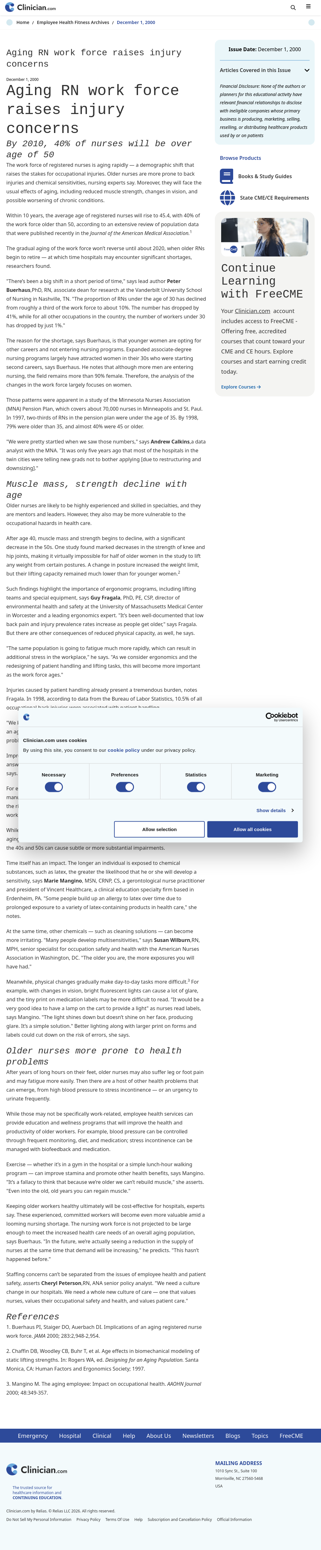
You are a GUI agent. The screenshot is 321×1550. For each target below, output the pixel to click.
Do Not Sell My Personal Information (38, 1519)
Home (12, 22)
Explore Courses (241, 387)
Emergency (32, 1435)
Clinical (102, 1435)
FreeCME (291, 1435)
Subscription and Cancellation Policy (180, 1519)
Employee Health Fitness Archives (63, 22)
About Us (159, 1435)
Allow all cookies (252, 829)
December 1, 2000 (126, 22)
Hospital (70, 1435)
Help (129, 1435)
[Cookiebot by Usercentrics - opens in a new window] (270, 717)
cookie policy (124, 750)
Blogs (233, 1435)
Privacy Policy (88, 1519)
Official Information (234, 1519)
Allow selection (159, 829)
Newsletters (198, 1435)
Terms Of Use (118, 1519)
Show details (271, 810)
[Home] (30, 7)
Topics (259, 1435)
